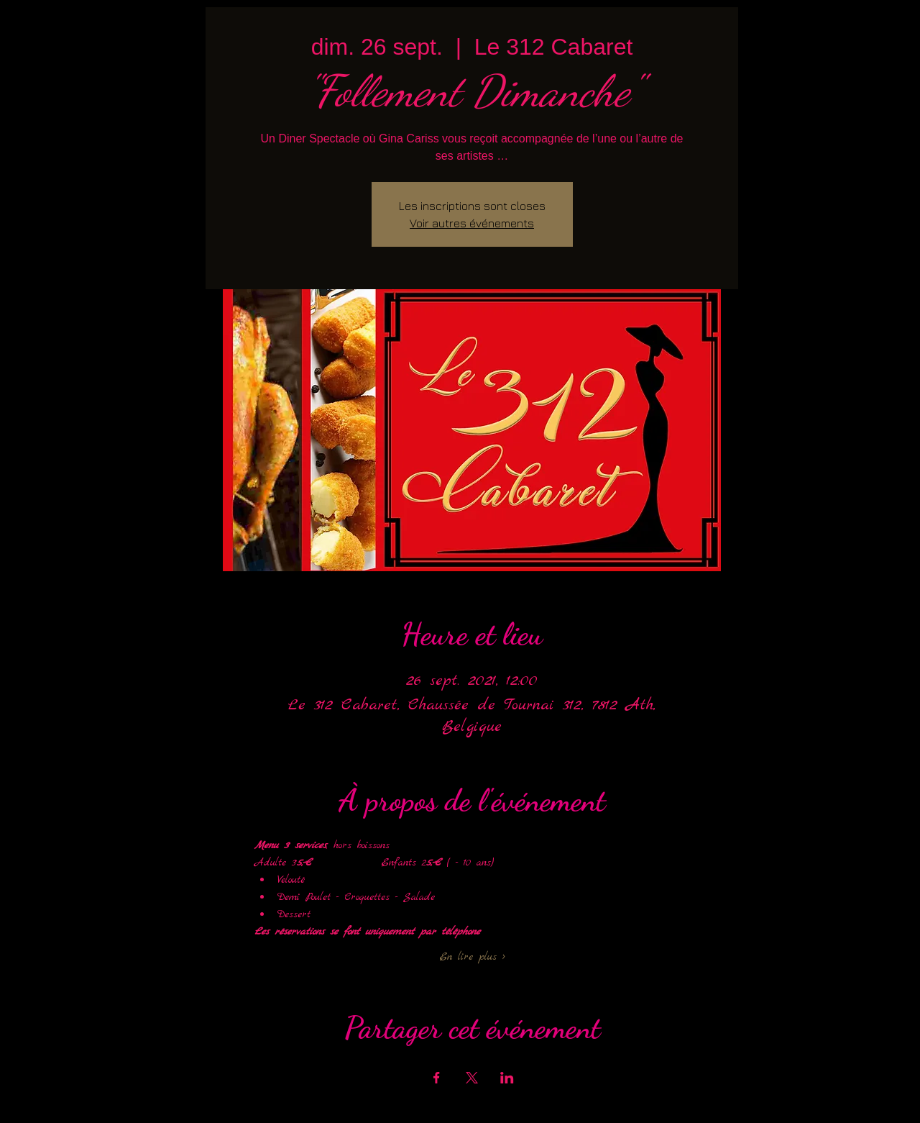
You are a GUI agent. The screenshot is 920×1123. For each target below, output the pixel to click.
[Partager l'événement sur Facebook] (436, 1077)
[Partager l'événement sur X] (472, 1077)
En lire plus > (472, 957)
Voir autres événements (472, 223)
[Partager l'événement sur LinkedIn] (507, 1077)
